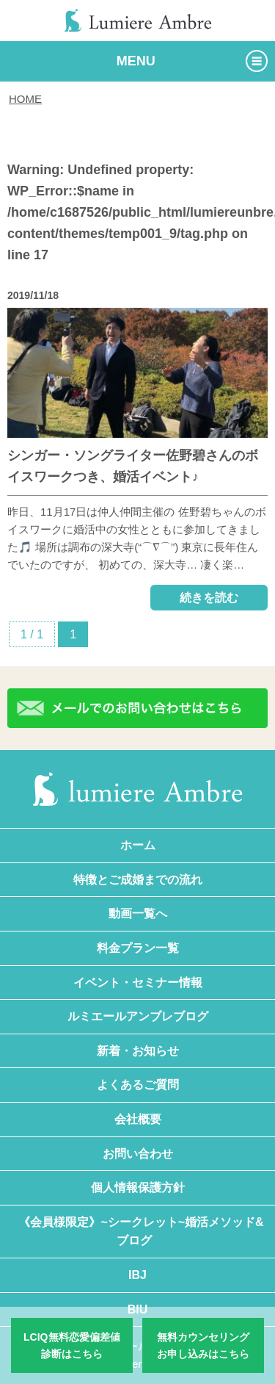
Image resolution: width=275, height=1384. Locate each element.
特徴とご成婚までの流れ (137, 879)
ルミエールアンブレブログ (137, 1016)
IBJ (137, 1275)
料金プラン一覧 (138, 948)
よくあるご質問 (138, 1084)
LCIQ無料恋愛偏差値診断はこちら (71, 1345)
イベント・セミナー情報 (137, 982)
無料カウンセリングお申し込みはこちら (203, 1345)
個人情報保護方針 (138, 1187)
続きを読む (209, 597)
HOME (25, 99)
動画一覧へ (138, 913)
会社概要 (137, 1119)
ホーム (137, 845)
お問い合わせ (138, 1153)
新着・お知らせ (138, 1051)
